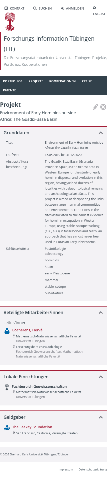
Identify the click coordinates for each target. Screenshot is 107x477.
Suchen (42, 8)
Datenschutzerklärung (93, 469)
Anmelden (72, 8)
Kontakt (14, 8)
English (99, 14)
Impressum (66, 469)
